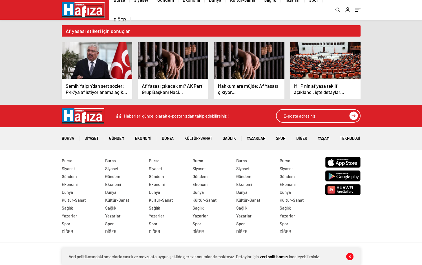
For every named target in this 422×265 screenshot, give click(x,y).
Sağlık (229, 136)
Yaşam (324, 136)
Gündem (116, 136)
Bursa (68, 136)
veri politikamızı (274, 256)
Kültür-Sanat (198, 136)
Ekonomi (143, 136)
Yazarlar (256, 136)
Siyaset (92, 136)
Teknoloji (350, 136)
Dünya (168, 136)
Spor (281, 136)
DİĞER (120, 19)
